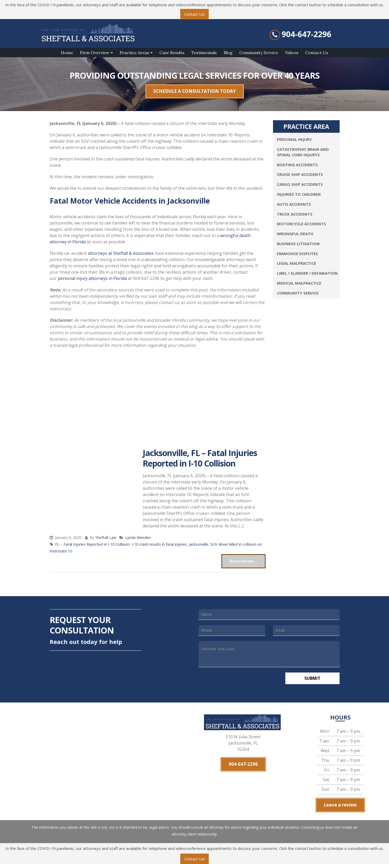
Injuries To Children (299, 194)
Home (67, 52)
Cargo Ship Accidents (300, 184)
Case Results (171, 52)
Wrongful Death (295, 233)
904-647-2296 (306, 34)
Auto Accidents (294, 204)
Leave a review (340, 805)
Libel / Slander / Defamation (307, 273)
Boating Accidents (297, 164)
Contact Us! (194, 14)
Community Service (258, 52)
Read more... (243, 561)
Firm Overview (94, 52)
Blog (228, 52)
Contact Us (316, 52)
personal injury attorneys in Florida (92, 278)
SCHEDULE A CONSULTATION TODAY (194, 91)
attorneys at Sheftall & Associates (121, 253)
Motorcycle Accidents (301, 223)
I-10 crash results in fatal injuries (159, 544)
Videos (291, 52)
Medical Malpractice (299, 283)
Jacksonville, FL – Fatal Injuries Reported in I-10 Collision (200, 458)
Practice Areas (134, 52)
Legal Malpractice (296, 263)
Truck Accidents (294, 214)
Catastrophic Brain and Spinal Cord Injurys (303, 152)
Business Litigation (298, 243)
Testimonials (204, 52)
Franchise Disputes (297, 253)
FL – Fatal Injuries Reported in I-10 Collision (92, 544)
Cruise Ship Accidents (300, 174)
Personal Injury (294, 139)
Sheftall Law (105, 537)
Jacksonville (198, 544)
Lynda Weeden (138, 537)
